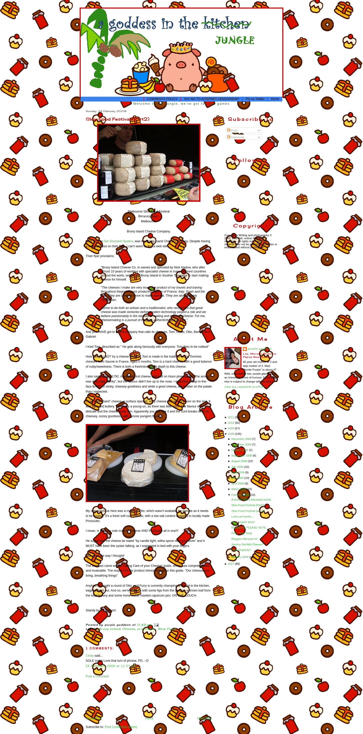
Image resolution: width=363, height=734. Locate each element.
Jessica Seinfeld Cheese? (247, 544)
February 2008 (240, 494)
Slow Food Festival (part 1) (248, 510)
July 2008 (237, 466)
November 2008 (241, 444)
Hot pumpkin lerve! (243, 521)
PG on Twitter (255, 99)
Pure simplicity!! (241, 549)
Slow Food (166, 629)
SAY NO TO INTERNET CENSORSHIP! (211, 99)
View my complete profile (243, 386)
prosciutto (146, 629)
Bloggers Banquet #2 (244, 538)
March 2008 (239, 489)
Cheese (128, 629)
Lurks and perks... (242, 516)
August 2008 (239, 461)
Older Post (204, 718)
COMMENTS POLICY (162, 99)
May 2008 (237, 477)
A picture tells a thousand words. (251, 499)
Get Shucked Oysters (118, 241)
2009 (231, 428)
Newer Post (94, 718)
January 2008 (240, 556)
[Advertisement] (101, 697)
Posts (232, 130)
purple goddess (259, 348)
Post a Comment (97, 676)
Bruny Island (109, 629)
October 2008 (240, 449)
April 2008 (238, 483)
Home (275, 99)
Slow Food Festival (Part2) (117, 119)
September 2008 (242, 455)
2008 (231, 433)
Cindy (90, 655)
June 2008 (238, 472)
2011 (231, 417)
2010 (231, 422)
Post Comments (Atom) (121, 727)
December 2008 (241, 438)
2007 (231, 563)
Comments (236, 137)
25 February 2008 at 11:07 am (111, 666)
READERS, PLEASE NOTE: (249, 527)
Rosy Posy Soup (241, 533)
